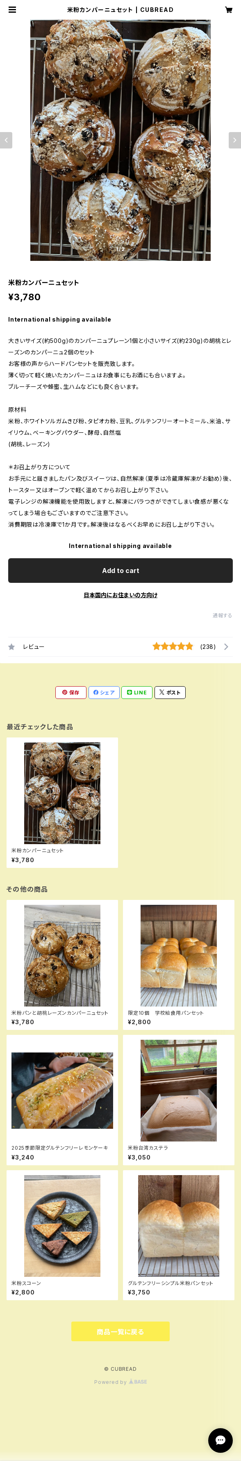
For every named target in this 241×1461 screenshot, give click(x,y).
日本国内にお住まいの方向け (120, 594)
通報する (223, 615)
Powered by (120, 1382)
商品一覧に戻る (120, 1332)
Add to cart (120, 570)
